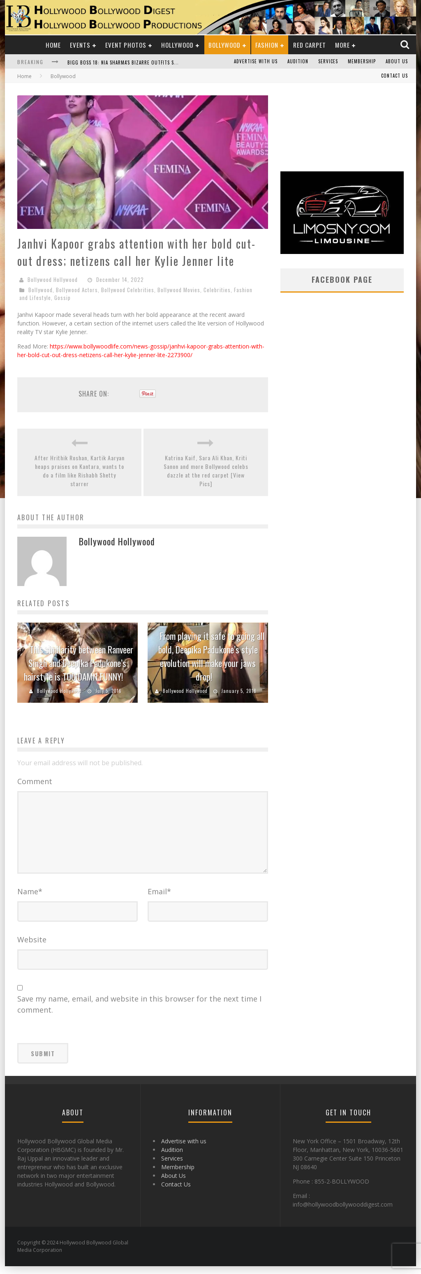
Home (53, 44)
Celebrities (217, 290)
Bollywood (224, 44)
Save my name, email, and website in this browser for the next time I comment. (139, 1012)
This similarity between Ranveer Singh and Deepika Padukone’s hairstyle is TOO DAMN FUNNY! (79, 663)
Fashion (266, 44)
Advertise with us (256, 61)
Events (80, 44)
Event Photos (125, 44)
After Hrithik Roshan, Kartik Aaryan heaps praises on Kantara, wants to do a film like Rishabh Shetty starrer (80, 470)
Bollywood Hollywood (53, 279)
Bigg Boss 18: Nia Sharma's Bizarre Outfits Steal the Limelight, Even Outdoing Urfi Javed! (176, 62)
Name (29, 899)
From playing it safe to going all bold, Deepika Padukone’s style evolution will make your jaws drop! (211, 656)
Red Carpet (309, 44)
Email (159, 899)
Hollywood (177, 44)
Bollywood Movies (178, 290)
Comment (34, 781)
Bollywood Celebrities (127, 290)
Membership (362, 61)
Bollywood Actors (77, 290)
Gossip (62, 297)
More (342, 44)
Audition (297, 61)
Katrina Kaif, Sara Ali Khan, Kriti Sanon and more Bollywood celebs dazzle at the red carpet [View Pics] (206, 470)
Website (31, 947)
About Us (397, 61)
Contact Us (394, 76)
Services (328, 61)
